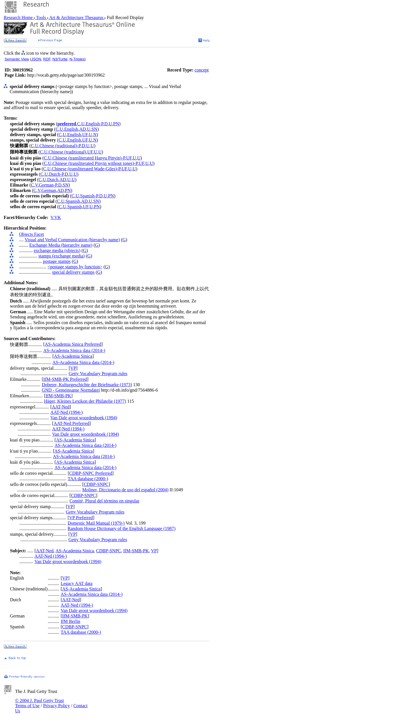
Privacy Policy (56, 705)
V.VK (55, 217)
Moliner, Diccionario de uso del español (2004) (125, 489)
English (71, 129)
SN (94, 129)
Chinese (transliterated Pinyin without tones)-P (95, 163)
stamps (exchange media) (61, 255)
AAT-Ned (60, 406)
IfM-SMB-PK (58, 395)
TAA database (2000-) (88, 478)
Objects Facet (31, 234)
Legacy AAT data (77, 583)
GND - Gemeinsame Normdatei (71, 390)
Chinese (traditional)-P (60, 145)
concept (201, 70)
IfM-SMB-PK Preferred (65, 379)
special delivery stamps (73, 272)
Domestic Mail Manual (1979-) (95, 523)
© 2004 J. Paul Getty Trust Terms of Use (39, 703)
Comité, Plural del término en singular (104, 500)
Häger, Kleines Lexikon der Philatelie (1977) (85, 401)
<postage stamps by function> (75, 266)
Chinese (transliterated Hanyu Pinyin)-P (88, 158)
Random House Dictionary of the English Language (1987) (121, 528)
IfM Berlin (70, 621)
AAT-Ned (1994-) (66, 412)
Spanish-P (89, 195)
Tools (41, 17)
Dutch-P (56, 174)
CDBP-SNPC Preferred (90, 473)
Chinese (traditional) (67, 152)
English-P (94, 123)
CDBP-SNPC (96, 484)
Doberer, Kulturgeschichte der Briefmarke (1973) (87, 384)
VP (73, 368)
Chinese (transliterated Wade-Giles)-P (86, 168)
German (48, 190)
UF (85, 134)
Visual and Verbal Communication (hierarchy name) (72, 239)
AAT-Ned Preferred (71, 423)
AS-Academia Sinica (73, 356)
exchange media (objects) (57, 250)
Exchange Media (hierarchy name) (61, 245)
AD (82, 129)
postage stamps (57, 261)
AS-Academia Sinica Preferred (73, 344)
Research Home (19, 17)
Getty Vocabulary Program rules (98, 373)
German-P (48, 185)
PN (116, 123)
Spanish (72, 201)
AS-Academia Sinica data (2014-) (74, 350)
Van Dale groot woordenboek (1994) (83, 417)
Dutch (52, 179)
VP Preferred (81, 517)
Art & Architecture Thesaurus (76, 17)
